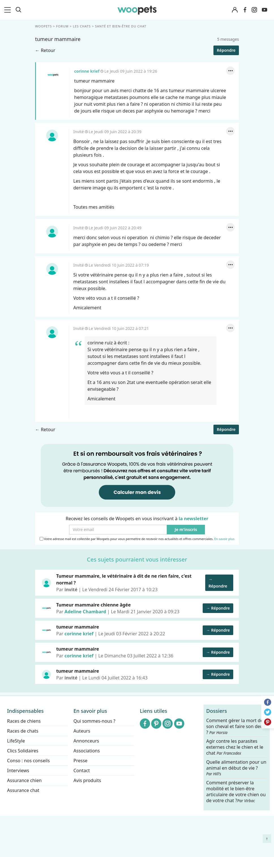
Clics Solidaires (22, 751)
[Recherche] (18, 10)
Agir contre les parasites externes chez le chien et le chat (235, 747)
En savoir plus (224, 539)
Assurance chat (23, 790)
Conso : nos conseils (28, 760)
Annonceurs (86, 741)
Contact (82, 770)
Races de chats (22, 731)
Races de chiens (24, 721)
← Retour (45, 50)
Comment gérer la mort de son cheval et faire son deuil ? (236, 726)
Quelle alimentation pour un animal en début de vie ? (236, 767)
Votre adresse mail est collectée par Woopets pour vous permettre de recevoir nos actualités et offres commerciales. (137, 539)
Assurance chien (24, 780)
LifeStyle (16, 741)
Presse (80, 760)
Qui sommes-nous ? (94, 721)
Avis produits (87, 780)
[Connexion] (235, 10)
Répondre (226, 50)
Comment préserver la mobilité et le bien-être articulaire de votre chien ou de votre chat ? (236, 791)
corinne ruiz (100, 343)
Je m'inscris (186, 529)
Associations (87, 751)
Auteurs (82, 731)
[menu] (8, 10)
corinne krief (53, 75)
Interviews (18, 770)
